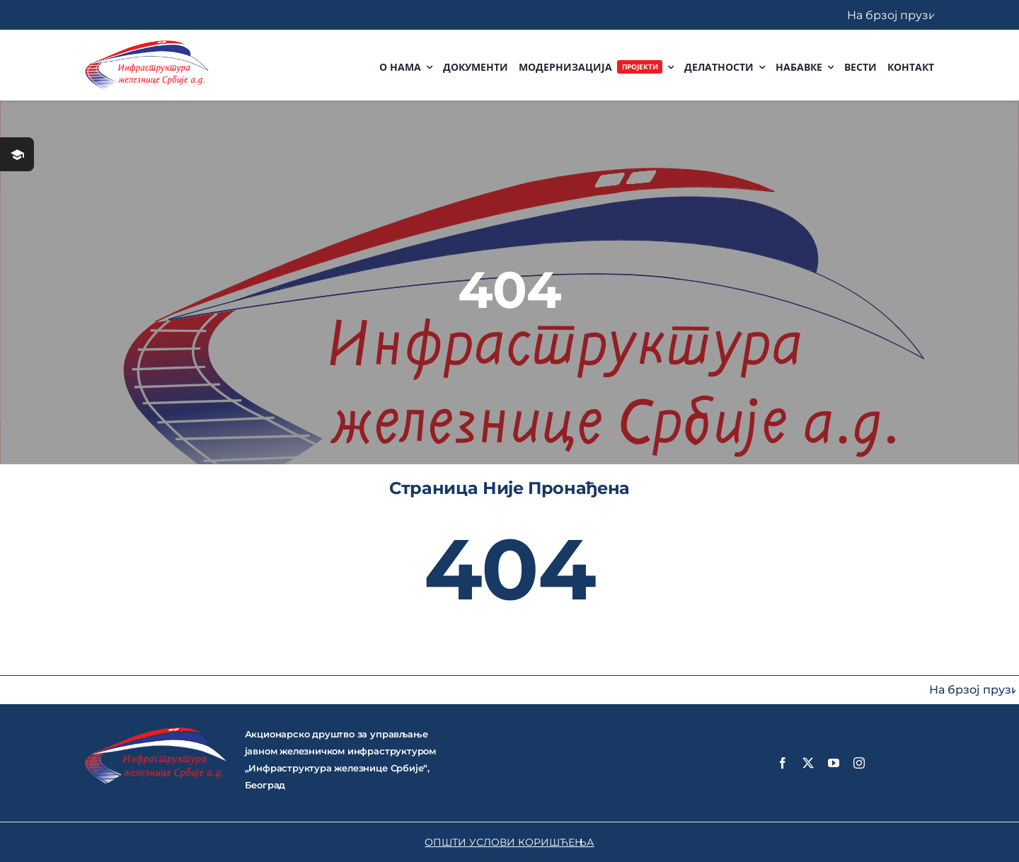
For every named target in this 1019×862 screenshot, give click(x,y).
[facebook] (782, 763)
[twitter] (808, 763)
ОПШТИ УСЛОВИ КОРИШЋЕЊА (509, 842)
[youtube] (833, 763)
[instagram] (859, 763)
